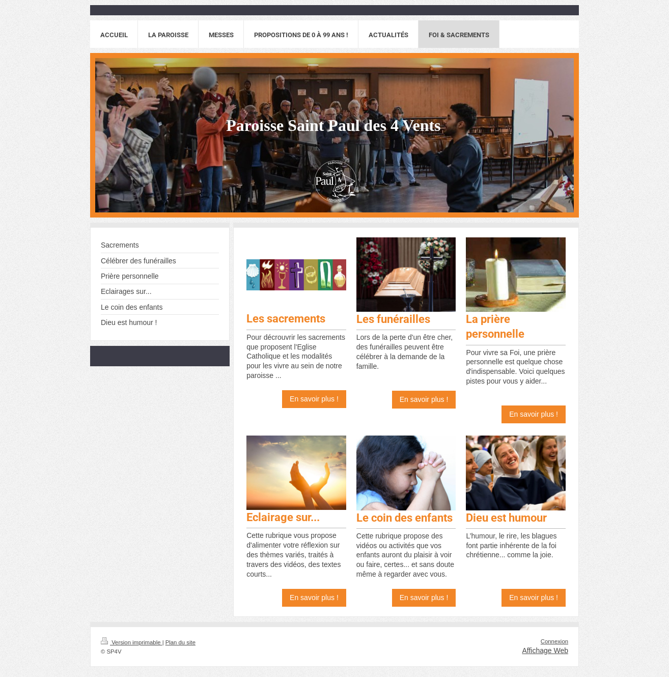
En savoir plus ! (314, 399)
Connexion (554, 641)
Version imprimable (131, 642)
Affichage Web (545, 650)
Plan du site (180, 642)
